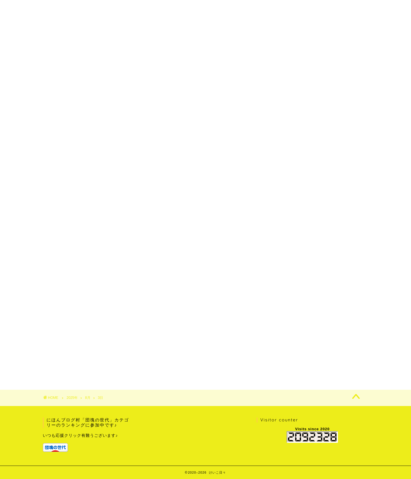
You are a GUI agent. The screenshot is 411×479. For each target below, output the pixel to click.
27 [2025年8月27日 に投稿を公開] (307, 360)
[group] (87, 442)
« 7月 (279, 365)
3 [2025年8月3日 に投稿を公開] (361, 338)
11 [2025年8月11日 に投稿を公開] (281, 349)
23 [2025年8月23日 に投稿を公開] (348, 355)
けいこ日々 (205, 9)
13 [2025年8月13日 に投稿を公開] (307, 349)
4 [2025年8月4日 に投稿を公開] (281, 344)
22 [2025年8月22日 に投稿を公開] (334, 355)
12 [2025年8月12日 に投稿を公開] (294, 349)
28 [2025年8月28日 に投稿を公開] (321, 360)
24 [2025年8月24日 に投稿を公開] (361, 355)
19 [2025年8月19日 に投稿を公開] (294, 355)
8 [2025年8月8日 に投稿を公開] (334, 344)
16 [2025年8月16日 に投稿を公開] (348, 349)
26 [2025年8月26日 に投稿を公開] (294, 360)
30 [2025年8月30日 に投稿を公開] (348, 360)
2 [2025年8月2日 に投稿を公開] (348, 338)
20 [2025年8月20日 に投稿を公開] (307, 355)
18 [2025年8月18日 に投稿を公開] (281, 355)
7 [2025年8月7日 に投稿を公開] (321, 344)
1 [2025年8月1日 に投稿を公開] (334, 338)
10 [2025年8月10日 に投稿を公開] (361, 344)
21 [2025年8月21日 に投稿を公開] (321, 355)
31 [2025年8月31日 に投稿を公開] (361, 360)
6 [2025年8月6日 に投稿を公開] (308, 344)
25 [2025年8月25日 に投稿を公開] (281, 360)
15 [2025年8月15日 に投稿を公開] (334, 349)
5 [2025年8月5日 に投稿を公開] (294, 344)
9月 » (295, 365)
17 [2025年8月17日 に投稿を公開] (361, 349)
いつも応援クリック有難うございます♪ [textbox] (80, 435)
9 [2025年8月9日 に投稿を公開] (348, 344)
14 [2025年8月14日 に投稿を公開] (321, 349)
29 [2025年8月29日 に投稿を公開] (334, 360)
